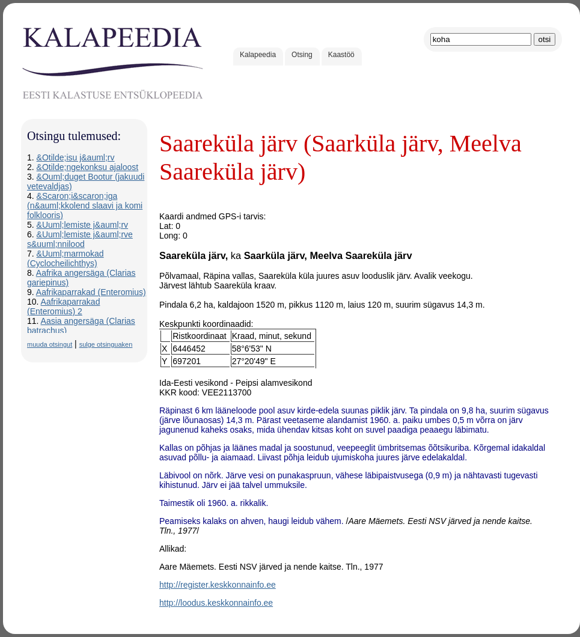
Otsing (302, 54)
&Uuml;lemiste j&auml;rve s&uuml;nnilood (80, 239)
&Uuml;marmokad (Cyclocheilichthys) (65, 258)
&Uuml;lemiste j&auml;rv (82, 225)
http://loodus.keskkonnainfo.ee (216, 603)
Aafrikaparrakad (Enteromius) (91, 292)
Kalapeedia (258, 54)
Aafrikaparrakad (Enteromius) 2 (63, 306)
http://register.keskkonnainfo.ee (217, 585)
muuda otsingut (49, 344)
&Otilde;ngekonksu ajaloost (88, 167)
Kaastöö (341, 54)
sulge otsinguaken (106, 344)
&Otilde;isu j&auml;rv (76, 157)
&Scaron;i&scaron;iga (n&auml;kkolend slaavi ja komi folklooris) (84, 205)
